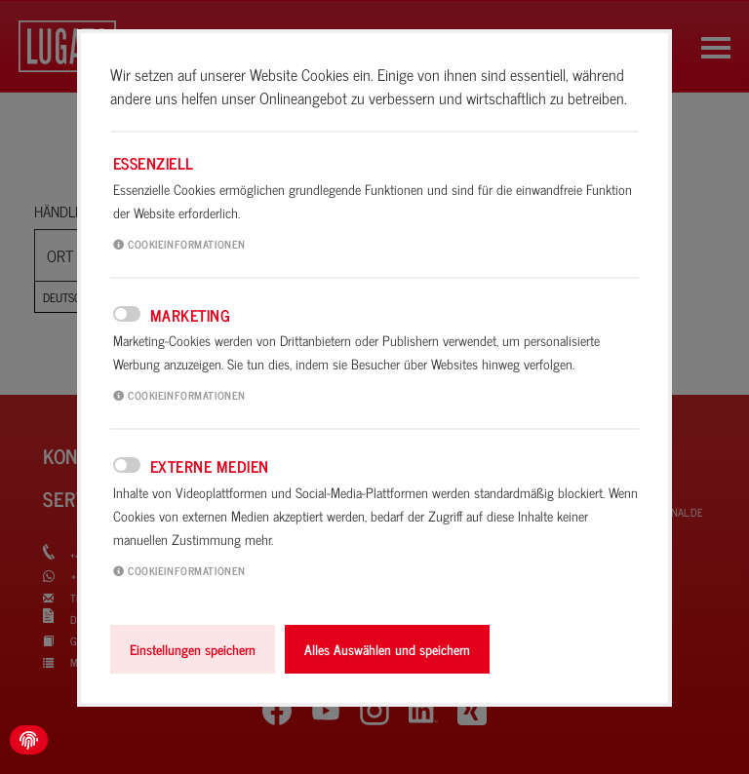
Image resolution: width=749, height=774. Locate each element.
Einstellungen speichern (193, 649)
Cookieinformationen (179, 243)
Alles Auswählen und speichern (387, 649)
